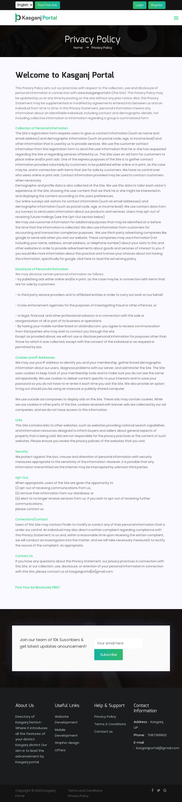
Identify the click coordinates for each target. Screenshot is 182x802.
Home (78, 47)
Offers (60, 750)
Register (157, 5)
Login (140, 5)
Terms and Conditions (85, 790)
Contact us (103, 731)
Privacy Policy (101, 47)
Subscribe (108, 654)
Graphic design (67, 742)
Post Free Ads (47, 5)
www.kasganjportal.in (94, 93)
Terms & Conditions (110, 724)
